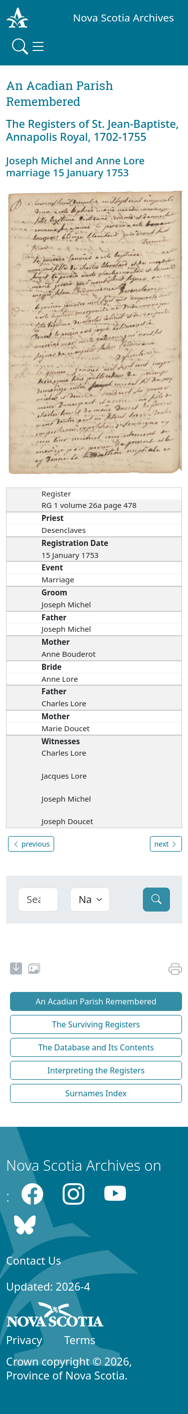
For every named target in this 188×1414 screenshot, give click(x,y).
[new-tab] (16, 969)
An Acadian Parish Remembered (96, 1001)
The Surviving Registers (96, 1024)
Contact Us (33, 1260)
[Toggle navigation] (29, 46)
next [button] (165, 844)
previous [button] (31, 844)
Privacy (24, 1340)
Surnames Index (95, 1093)
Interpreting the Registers (95, 1070)
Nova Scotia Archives (123, 17)
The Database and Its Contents (96, 1047)
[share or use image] (34, 969)
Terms (79, 1340)
